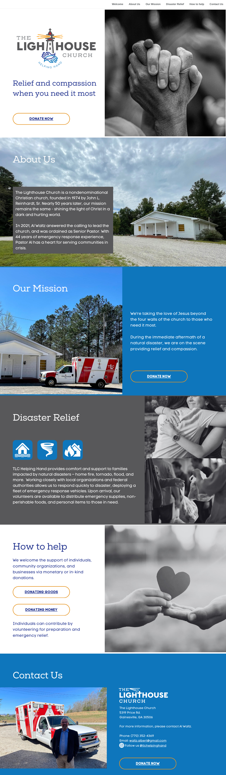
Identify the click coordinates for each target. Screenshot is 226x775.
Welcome (117, 4)
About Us (134, 4)
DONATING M (36, 610)
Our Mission (153, 4)
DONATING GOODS (41, 592)
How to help (197, 4)
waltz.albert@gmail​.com (147, 741)
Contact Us (216, 4)
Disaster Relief (175, 4)
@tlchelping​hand (153, 745)
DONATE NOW (41, 119)
